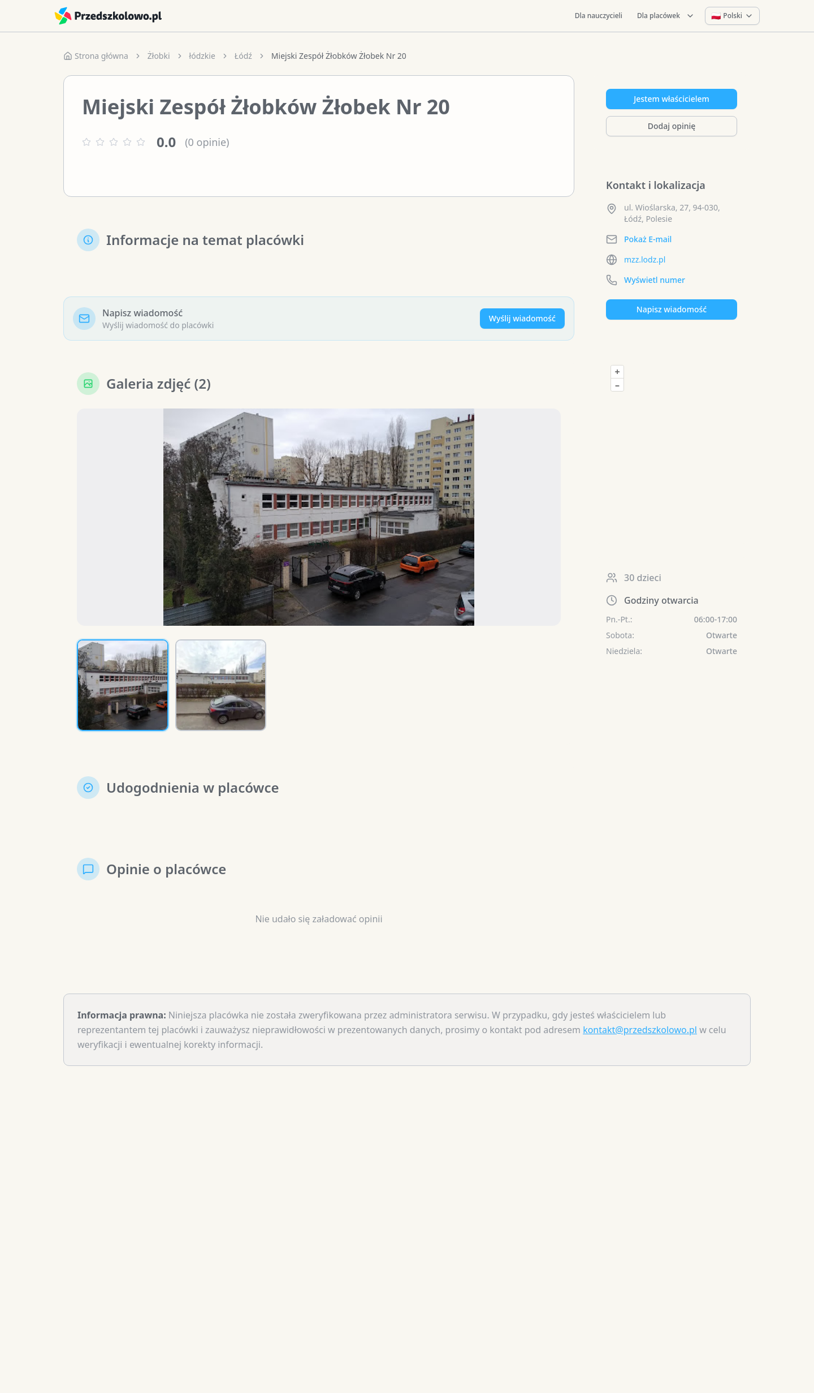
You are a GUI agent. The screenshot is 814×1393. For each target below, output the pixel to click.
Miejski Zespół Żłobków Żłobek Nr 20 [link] (338, 55)
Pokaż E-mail (648, 239)
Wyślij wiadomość (522, 318)
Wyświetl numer (654, 279)
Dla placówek (666, 15)
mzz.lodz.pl (644, 259)
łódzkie (202, 55)
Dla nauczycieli (598, 15)
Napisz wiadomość (672, 309)
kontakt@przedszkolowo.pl (640, 1030)
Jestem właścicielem (671, 98)
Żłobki (159, 55)
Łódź (243, 55)
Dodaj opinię (671, 126)
